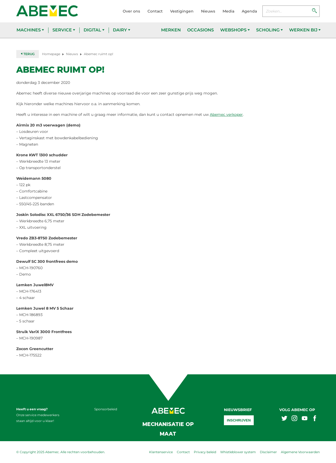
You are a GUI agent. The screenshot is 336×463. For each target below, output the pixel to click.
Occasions (200, 29)
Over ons (131, 11)
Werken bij (305, 29)
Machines (30, 29)
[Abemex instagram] (294, 419)
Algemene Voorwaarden (300, 452)
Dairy (121, 29)
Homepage (51, 54)
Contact (155, 11)
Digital (94, 29)
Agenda (249, 11)
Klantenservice (161, 452)
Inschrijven (239, 420)
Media (228, 11)
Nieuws (208, 11)
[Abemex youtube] (305, 419)
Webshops (235, 29)
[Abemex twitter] (284, 419)
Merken (171, 29)
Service (63, 29)
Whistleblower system (238, 452)
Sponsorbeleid (105, 409)
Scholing (269, 29)
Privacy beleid (205, 452)
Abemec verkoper (226, 114)
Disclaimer (268, 452)
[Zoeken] (314, 11)
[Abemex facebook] (315, 419)
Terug (27, 54)
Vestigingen (182, 11)
